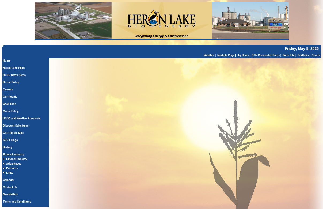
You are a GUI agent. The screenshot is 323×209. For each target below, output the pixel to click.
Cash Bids (9, 103)
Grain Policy (10, 111)
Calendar (8, 179)
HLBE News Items (14, 75)
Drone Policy (11, 82)
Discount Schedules (16, 125)
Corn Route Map (13, 132)
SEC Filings (10, 140)
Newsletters (10, 194)
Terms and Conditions (17, 201)
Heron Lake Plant (14, 67)
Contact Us (10, 187)
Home (6, 60)
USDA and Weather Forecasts (22, 118)
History (7, 147)
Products (12, 168)
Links (9, 172)
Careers (8, 89)
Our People (10, 96)
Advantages (13, 163)
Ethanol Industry (13, 154)
